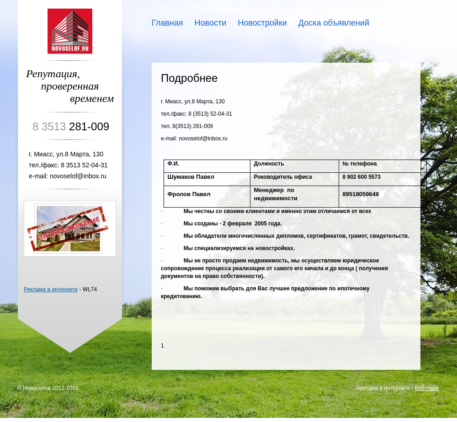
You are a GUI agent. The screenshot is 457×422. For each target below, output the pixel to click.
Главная (167, 22)
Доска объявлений (333, 22)
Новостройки (262, 22)
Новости (211, 22)
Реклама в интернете (51, 289)
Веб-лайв (427, 388)
